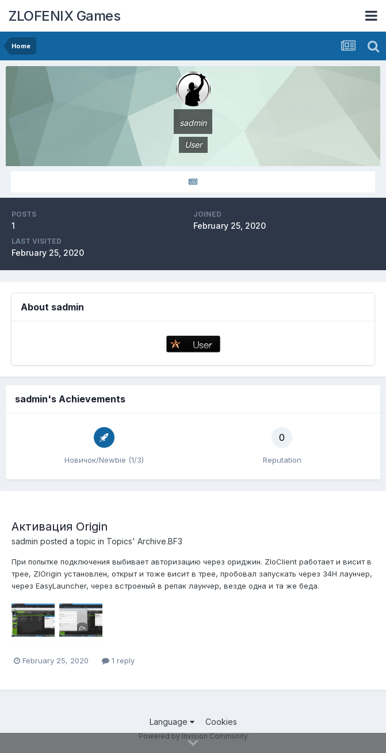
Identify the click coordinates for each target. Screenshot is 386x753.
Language (172, 722)
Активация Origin (60, 526)
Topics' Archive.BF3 (144, 541)
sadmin (25, 541)
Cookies (221, 722)
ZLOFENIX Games (64, 15)
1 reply (118, 660)
